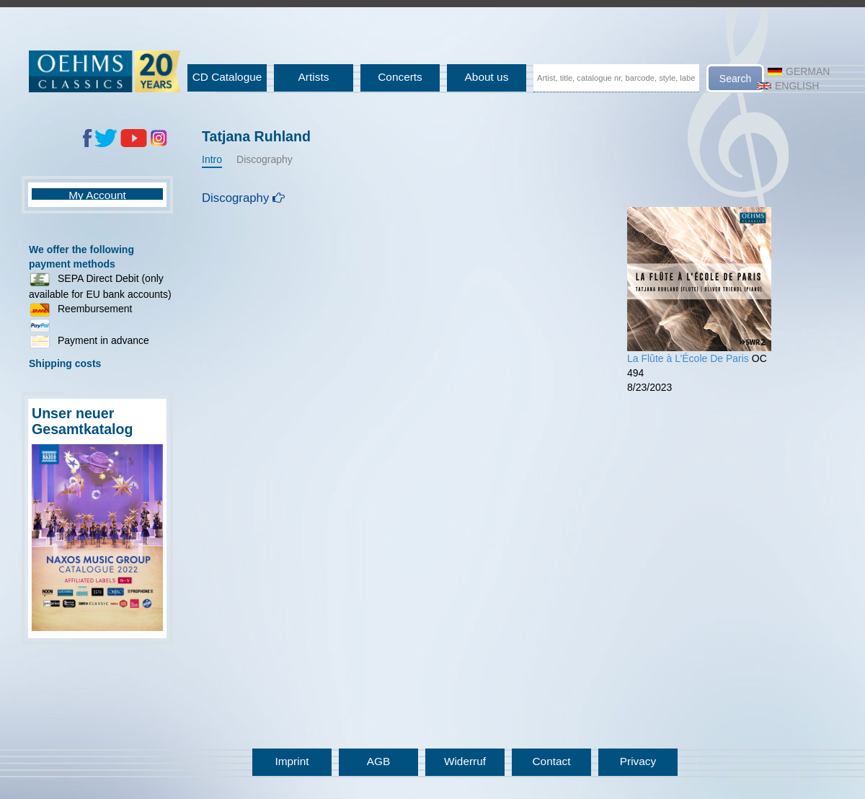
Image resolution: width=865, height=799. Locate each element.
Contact (551, 761)
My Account (97, 195)
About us (487, 77)
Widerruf (465, 761)
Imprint (292, 761)
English (788, 86)
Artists (313, 77)
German (799, 71)
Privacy (638, 761)
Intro (212, 159)
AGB (379, 761)
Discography (264, 159)
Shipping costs (65, 363)
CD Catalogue (227, 77)
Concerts (400, 77)
